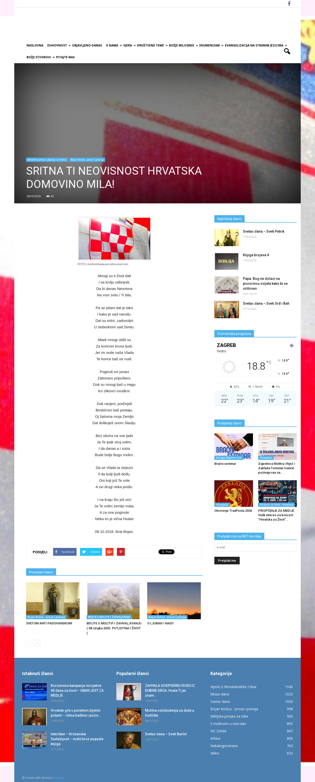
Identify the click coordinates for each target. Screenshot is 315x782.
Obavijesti (266, 457)
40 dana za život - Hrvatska (276, 504)
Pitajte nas (65, 57)
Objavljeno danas (87, 45)
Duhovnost (58, 45)
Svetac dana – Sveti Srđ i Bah (266, 303)
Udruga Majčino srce (229, 457)
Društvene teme (152, 45)
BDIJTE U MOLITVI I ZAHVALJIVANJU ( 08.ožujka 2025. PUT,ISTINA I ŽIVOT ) (114, 628)
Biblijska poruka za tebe (229, 716)
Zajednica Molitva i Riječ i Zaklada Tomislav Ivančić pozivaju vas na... (276, 468)
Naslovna (35, 45)
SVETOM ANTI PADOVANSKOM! (49, 623)
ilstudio (58, 778)
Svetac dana (220, 701)
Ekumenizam (211, 45)
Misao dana (219, 694)
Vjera (129, 45)
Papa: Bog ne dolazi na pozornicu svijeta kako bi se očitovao (265, 283)
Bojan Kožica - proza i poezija (87, 159)
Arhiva (215, 738)
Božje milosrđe (183, 45)
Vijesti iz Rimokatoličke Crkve (233, 686)
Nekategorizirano (224, 745)
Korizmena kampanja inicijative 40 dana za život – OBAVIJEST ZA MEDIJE (77, 690)
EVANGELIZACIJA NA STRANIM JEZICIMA (255, 45)
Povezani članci (41, 572)
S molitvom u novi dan (228, 723)
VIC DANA (218, 731)
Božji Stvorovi (40, 57)
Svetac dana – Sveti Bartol (166, 734)
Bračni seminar (225, 464)
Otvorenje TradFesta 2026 (233, 510)
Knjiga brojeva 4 (256, 255)
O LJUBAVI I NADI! (160, 623)
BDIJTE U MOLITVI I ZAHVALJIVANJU (109, 617)
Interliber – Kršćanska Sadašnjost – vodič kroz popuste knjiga (77, 739)
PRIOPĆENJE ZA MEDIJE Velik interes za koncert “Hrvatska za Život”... (276, 515)
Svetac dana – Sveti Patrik (263, 231)
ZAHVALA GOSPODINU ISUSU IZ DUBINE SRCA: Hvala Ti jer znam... (170, 690)
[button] (287, 51)
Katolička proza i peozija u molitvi (47, 159)
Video (214, 753)
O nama (113, 45)
